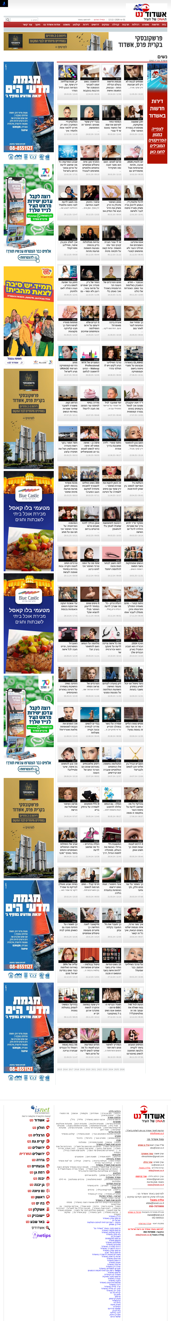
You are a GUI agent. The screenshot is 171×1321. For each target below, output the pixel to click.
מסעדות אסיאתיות (98, 1126)
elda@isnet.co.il (156, 1171)
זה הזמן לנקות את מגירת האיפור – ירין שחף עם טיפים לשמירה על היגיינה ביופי (111, 489)
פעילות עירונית (100, 1161)
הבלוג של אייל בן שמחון (110, 1175)
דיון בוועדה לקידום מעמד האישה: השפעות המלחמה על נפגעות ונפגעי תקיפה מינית (112, 689)
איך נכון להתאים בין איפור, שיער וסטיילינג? (69, 766)
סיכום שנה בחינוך (104, 1148)
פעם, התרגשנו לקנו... (111, 328)
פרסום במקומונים (113, 1238)
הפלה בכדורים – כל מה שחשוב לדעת (91, 847)
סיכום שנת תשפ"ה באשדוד (108, 1200)
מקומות (84, 1113)
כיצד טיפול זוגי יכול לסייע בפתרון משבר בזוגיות (133, 686)
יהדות (96, 1206)
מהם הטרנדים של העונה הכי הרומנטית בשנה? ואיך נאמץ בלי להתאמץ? (112, 288)
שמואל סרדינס (114, 1308)
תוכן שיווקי (116, 1185)
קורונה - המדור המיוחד (110, 1196)
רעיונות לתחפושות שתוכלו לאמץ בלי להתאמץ (112, 526)
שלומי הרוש (116, 1316)
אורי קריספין (141, 1176)
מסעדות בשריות (114, 1124)
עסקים (105, 24)
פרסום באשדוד (114, 1272)
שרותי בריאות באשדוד (111, 1256)
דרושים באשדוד (114, 1260)
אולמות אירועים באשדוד (110, 1282)
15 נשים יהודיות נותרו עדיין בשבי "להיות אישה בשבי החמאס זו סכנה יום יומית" (112, 970)
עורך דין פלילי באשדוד (111, 1288)
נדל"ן (72, 1119)
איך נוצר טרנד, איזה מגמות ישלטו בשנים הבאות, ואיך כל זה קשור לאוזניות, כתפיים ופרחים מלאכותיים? (133, 933)
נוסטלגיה (82, 1142)
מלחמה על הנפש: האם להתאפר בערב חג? (90, 646)
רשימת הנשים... (136, 569)
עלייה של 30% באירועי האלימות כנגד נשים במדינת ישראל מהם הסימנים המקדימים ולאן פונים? (68, 973)
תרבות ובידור (114, 1132)
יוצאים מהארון (108, 1115)
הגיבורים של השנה (112, 1146)
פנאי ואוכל (86, 1206)
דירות (86, 24)
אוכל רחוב (104, 1130)
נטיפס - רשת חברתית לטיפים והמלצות (104, 1222)
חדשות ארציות (114, 1119)
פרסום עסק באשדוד (111, 1218)
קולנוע (76, 24)
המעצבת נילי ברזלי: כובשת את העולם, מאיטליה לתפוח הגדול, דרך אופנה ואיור (112, 850)
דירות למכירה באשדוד (111, 1246)
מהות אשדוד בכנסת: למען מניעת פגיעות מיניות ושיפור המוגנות (70, 489)
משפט (66, 24)
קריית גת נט (115, 1292)
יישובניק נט (115, 1236)
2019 (82, 1069)
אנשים (75, 1113)
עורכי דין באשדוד (95, 1194)
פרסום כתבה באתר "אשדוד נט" (107, 1228)
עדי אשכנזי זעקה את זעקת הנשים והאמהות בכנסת (68, 606)
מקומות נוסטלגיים (113, 1179)
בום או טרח (107, 1113)
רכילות (135, 24)
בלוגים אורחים (91, 1175)
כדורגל (79, 1138)
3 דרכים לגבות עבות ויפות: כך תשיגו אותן (135, 847)
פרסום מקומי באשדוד (111, 1230)
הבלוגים (117, 1173)
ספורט (145, 24)
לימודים (104, 1185)
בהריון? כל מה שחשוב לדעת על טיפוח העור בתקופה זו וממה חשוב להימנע (134, 810)
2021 (94, 1069)
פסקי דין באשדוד (113, 1194)
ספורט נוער (101, 1138)
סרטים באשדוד (111, 1212)
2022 (99, 1069)
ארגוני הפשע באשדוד (95, 1119)
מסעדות (117, 1121)
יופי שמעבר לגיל (113, 402)
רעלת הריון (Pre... (113, 609)
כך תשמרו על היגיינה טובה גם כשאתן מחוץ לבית (68, 927)
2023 (105, 1069)
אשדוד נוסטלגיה (113, 1177)
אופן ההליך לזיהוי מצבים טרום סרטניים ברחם (90, 526)
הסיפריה (117, 1306)
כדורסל (89, 1138)
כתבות (118, 1142)
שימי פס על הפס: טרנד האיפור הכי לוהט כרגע (90, 566)
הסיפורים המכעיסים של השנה (101, 1150)
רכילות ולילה (115, 1111)
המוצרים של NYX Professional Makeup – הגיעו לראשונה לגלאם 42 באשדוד (90, 368)
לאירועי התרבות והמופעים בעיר (107, 1134)
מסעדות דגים (81, 1124)
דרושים (95, 24)
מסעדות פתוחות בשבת (78, 1126)
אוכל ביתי (113, 1126)
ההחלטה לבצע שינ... (68, 208)
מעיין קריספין (115, 1298)
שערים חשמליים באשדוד (110, 1268)
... (98, 131)
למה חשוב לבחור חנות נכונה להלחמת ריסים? (112, 566)
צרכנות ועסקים (113, 1183)
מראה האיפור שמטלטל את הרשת (70, 807)
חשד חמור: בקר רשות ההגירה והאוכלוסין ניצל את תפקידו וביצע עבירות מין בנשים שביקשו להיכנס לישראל (68, 451)
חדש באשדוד (93, 1185)
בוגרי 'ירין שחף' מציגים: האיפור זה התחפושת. (90, 124)
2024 (111, 1069)
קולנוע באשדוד (68, 1134)
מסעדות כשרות (75, 1128)
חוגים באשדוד (84, 1134)
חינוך (37, 24)
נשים (151, 60)
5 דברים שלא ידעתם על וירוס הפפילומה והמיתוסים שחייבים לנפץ (90, 328)
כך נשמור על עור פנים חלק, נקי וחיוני (134, 887)
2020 (88, 1069)
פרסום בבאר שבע (113, 1252)
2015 (59, 1069)
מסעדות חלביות (97, 1124)
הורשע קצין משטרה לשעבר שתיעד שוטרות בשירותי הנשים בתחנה (69, 408)
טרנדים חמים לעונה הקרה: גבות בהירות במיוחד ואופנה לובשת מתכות (68, 569)
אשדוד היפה (115, 1161)
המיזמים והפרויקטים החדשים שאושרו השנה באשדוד (98, 1202)
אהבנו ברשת (107, 1206)
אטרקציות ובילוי (104, 1190)
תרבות (125, 24)
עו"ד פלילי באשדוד (112, 1286)
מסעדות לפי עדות (93, 1128)
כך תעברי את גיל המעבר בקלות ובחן (113, 927)
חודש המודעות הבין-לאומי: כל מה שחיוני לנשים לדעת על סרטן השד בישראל (89, 1050)
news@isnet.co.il (156, 1185)
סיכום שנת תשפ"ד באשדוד (108, 1165)
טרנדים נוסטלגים (76, 1179)
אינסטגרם (79, 1156)
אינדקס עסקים (71, 1206)
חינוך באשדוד (95, 1212)
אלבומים (116, 1154)
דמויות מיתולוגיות (95, 1179)
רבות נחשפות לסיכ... (112, 810)
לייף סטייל (116, 1187)
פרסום (117, 1296)
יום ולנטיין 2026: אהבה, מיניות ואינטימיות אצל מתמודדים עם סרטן (135, 168)
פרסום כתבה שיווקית (111, 1276)
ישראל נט (116, 1220)
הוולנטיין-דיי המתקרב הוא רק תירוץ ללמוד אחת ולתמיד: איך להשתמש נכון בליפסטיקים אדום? (68, 130)
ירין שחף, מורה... (135, 87)
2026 (122, 1069)
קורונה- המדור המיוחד (111, 1198)
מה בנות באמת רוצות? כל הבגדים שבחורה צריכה (68, 1047)
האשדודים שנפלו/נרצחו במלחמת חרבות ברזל (98, 1171)
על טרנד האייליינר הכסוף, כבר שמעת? (134, 967)
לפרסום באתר (84, 20)
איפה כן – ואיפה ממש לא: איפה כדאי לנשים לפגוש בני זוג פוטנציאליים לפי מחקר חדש (90, 448)
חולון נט (117, 1294)
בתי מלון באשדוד (113, 1234)
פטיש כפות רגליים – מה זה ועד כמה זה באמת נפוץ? (134, 726)
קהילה (115, 24)
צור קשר (27, 24)
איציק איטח (116, 1304)
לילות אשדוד (105, 1156)
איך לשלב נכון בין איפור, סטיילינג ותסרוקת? (68, 245)
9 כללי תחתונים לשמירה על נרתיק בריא (90, 807)
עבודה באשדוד (114, 1278)
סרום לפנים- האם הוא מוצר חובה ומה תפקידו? (112, 165)
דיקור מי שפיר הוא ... (68, 890)
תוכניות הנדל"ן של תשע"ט (79, 1208)
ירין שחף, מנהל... (135, 449)
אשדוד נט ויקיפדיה (112, 1274)
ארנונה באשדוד (114, 1264)
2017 (71, 1069)
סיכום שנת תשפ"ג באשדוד (108, 1144)
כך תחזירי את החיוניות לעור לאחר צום (136, 325)
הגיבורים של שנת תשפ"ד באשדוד (106, 1167)
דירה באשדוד (115, 1284)
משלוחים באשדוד (113, 1242)
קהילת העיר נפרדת (103, 1163)
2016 (65, 1069)
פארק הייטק (115, 1314)
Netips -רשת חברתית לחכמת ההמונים (104, 1270)
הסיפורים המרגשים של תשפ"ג (88, 1146)
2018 (76, 1069)
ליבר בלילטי (115, 1312)
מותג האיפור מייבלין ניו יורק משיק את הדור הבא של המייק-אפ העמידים (112, 208)
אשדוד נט (161, 60)
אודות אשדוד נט (51, 24)
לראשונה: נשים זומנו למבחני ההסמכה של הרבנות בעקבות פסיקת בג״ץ (91, 87)
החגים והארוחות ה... (112, 1050)
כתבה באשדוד (114, 1280)
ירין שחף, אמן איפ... (90, 208)
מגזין (118, 1140)
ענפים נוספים (115, 1138)
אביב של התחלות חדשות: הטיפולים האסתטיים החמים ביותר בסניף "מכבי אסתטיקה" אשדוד (68, 850)
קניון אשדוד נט (80, 1212)
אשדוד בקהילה (113, 1158)
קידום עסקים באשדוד (111, 1232)
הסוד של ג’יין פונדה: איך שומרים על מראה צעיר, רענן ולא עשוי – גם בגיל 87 (89, 288)
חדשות (155, 24)
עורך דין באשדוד (113, 1290)
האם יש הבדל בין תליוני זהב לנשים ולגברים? (134, 766)
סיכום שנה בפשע (86, 1148)
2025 (116, 1069)
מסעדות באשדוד (113, 1244)
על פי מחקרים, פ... (112, 729)
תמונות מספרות (96, 1142)
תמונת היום (91, 1156)
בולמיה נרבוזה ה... (91, 970)
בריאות (87, 1161)
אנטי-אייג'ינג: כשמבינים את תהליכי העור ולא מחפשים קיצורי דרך (135, 248)
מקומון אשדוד (115, 1240)
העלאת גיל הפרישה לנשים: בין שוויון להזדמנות (133, 486)
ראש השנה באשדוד (102, 1208)
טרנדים (91, 1190)
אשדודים (95, 1113)
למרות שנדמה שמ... (90, 689)
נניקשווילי (116, 1300)
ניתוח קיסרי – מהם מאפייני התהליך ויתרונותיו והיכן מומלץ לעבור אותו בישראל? (133, 609)
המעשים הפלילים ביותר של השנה (89, 1210)
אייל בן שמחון (115, 1224)
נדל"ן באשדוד (115, 1216)
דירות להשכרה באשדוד (110, 1248)
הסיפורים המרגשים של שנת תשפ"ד (102, 1169)
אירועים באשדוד (114, 1258)
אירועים (117, 1156)
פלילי (80, 1119)
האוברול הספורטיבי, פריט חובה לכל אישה (69, 646)
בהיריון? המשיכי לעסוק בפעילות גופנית (69, 1007)
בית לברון (117, 1310)
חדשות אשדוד (114, 1117)
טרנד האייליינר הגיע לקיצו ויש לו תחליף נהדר (112, 365)
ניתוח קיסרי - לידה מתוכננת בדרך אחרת (112, 445)
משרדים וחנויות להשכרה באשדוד (106, 1254)
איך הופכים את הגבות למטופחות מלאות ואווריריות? (68, 726)
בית (164, 24)
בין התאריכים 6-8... (91, 890)
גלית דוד (117, 1302)
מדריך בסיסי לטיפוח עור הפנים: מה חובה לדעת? (90, 405)
